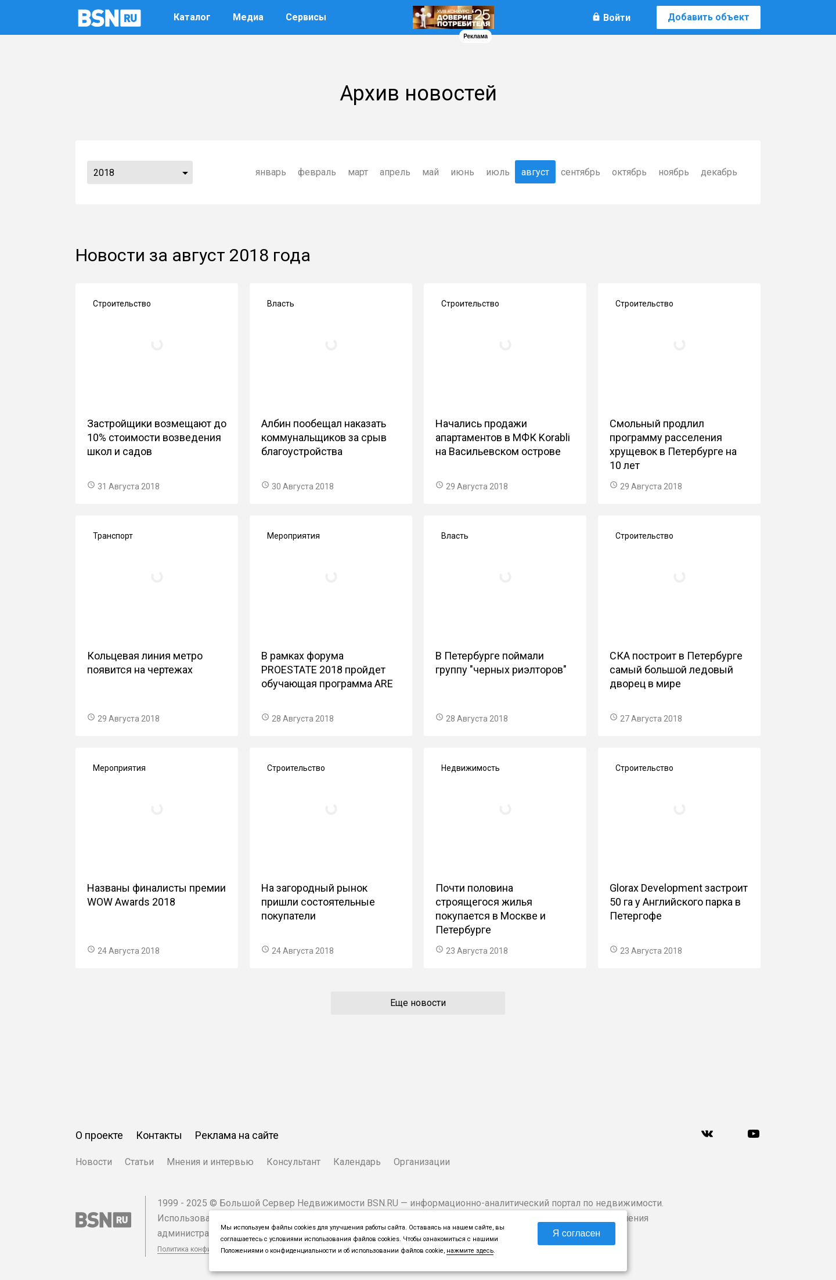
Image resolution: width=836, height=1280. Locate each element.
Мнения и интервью (210, 1161)
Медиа (248, 17)
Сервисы (306, 17)
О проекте (99, 1135)
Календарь (357, 1161)
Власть (280, 303)
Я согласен (577, 1233)
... (185, 172)
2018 (103, 172)
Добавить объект (708, 17)
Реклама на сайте (237, 1135)
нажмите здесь (469, 1250)
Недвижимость (470, 768)
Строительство (122, 303)
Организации (422, 1161)
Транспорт (113, 535)
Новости (93, 1161)
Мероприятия (293, 535)
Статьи (139, 1161)
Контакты (159, 1135)
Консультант (293, 1161)
